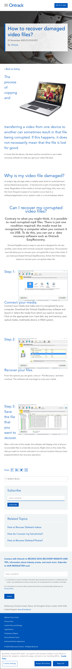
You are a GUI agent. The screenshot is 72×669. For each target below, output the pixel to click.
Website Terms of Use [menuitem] (11, 617)
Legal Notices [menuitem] (8, 629)
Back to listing (12, 69)
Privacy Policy (8, 588)
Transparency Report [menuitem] (11, 633)
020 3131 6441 (61, 5)
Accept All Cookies (43, 663)
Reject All (60, 663)
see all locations (24, 610)
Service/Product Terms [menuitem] (11, 637)
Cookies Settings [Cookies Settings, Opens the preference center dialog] (9, 663)
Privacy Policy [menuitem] (8, 621)
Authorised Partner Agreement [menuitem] (14, 641)
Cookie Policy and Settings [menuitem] (13, 625)
